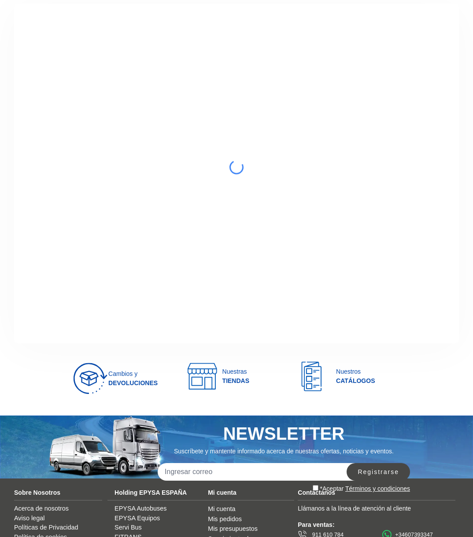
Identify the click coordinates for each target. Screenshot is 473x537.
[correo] (258, 472)
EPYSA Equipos (137, 518)
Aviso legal (29, 518)
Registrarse (378, 471)
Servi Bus (128, 527)
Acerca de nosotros (41, 508)
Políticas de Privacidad (46, 527)
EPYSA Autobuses (140, 508)
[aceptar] (315, 488)
